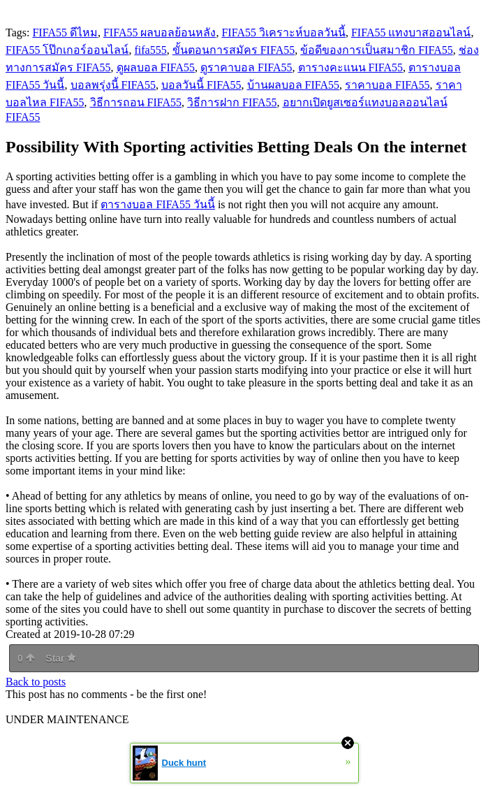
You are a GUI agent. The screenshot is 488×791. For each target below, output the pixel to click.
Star (60, 658)
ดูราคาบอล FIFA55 (246, 67)
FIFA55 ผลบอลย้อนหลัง (159, 32)
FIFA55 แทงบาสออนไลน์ (411, 32)
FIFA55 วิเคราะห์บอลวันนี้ (283, 32)
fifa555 (151, 50)
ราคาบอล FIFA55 (387, 85)
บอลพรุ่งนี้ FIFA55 (113, 85)
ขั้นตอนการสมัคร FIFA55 (233, 50)
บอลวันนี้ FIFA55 (201, 85)
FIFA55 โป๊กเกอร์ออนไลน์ (67, 50)
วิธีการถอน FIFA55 (136, 102)
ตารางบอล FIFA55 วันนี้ (158, 204)
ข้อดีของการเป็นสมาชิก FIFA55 (376, 50)
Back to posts (36, 682)
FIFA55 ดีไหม (65, 32)
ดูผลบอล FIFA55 (156, 67)
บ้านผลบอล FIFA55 (293, 85)
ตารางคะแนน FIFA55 (351, 67)
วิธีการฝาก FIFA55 (232, 102)
